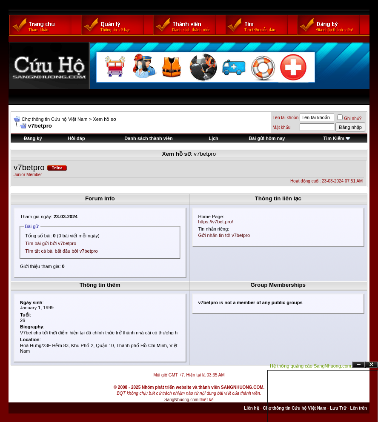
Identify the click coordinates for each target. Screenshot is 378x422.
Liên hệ (251, 408)
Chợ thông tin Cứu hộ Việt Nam (55, 119)
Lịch (213, 138)
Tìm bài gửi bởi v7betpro (50, 243)
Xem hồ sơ (104, 119)
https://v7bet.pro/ (215, 221)
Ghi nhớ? (349, 118)
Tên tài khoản (285, 117)
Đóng (371, 365)
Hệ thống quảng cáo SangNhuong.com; (311, 365)
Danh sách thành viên (148, 138)
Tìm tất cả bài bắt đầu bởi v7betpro (61, 251)
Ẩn (358, 365)
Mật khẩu (281, 127)
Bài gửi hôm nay (267, 138)
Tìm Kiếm (333, 138)
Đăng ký (33, 138)
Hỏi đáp (76, 138)
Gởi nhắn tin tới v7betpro (224, 235)
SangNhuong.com (181, 399)
